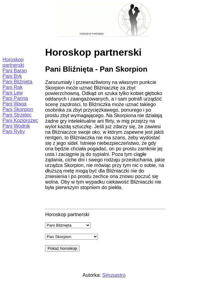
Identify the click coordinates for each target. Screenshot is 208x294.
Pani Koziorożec (20, 120)
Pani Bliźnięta (17, 81)
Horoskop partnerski (13, 62)
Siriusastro (114, 275)
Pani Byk (12, 76)
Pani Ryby (13, 131)
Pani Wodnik (16, 126)
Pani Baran (14, 70)
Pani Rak (12, 87)
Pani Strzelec (16, 114)
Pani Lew (12, 92)
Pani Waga (14, 103)
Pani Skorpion (17, 109)
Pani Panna (15, 98)
